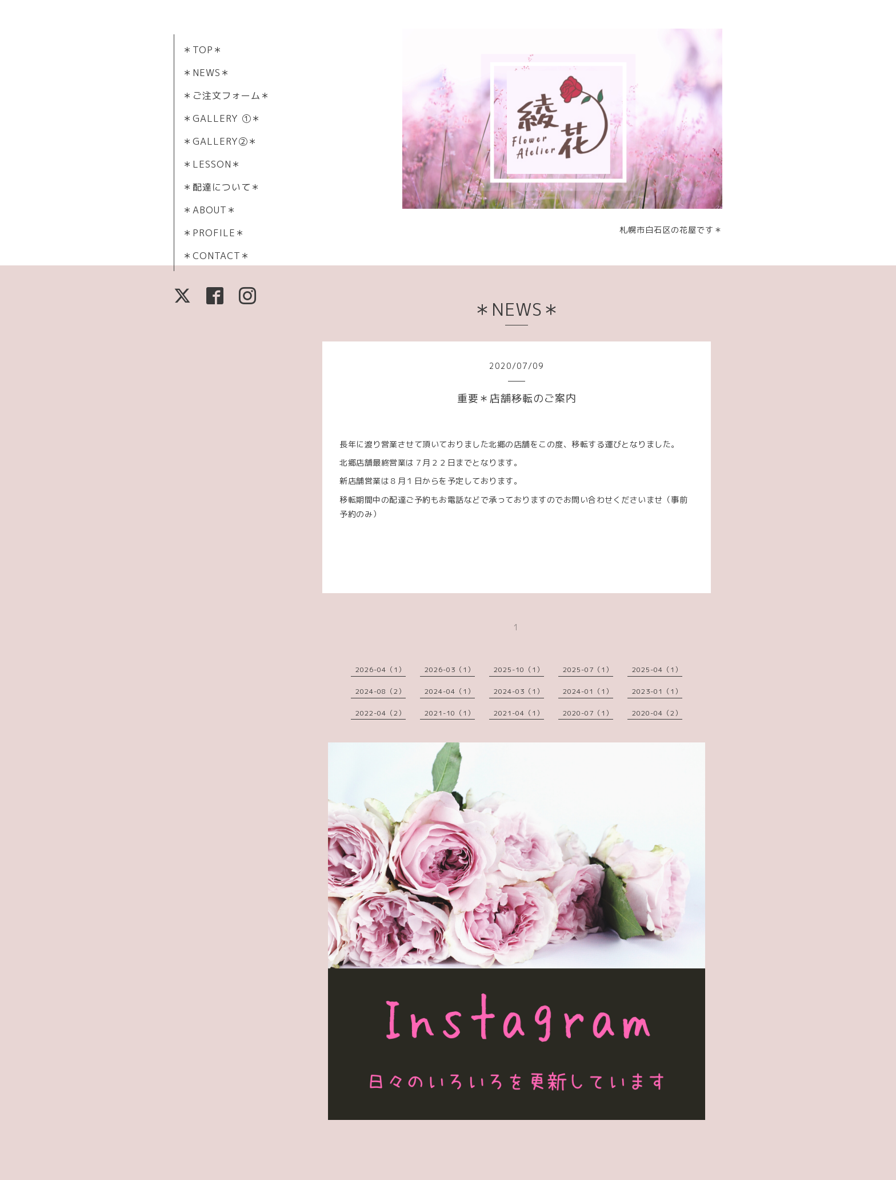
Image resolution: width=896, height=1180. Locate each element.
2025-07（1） (588, 669)
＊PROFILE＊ (214, 233)
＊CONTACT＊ (216, 255)
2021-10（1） (450, 713)
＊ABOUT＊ (210, 210)
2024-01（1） (588, 691)
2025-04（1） (657, 669)
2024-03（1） (519, 691)
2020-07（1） (588, 713)
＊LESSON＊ (212, 164)
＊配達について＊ (222, 187)
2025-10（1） (519, 669)
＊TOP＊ (203, 49)
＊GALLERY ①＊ (222, 118)
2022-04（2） (380, 713)
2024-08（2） (380, 691)
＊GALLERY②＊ (220, 141)
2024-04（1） (450, 691)
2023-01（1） (657, 691)
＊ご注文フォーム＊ (226, 95)
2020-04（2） (657, 713)
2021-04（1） (519, 713)
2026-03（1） (450, 669)
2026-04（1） (380, 669)
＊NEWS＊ (206, 72)
